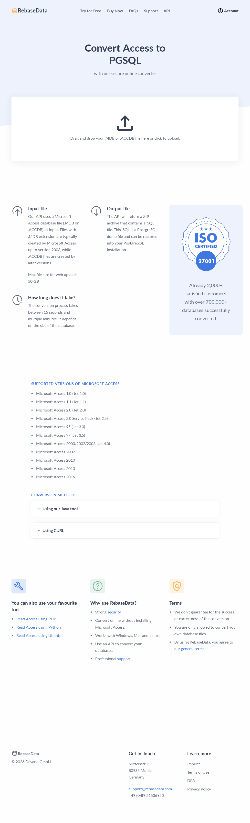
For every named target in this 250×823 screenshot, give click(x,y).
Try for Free (90, 10)
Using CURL (53, 530)
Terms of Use (198, 772)
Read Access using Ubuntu (39, 635)
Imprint (193, 763)
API (167, 10)
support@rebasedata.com (150, 788)
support (124, 658)
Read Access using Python (38, 627)
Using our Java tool (60, 508)
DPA (191, 780)
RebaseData (29, 10)
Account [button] (228, 11)
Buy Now (115, 10)
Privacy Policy (199, 789)
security (114, 612)
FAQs (133, 10)
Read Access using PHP (36, 618)
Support (151, 10)
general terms (192, 648)
